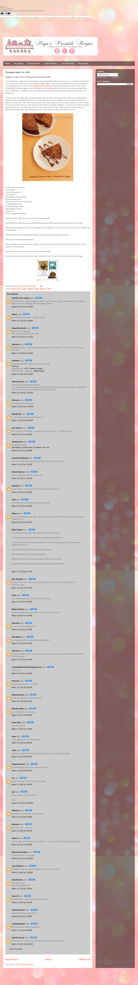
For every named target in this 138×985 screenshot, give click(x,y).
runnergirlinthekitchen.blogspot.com (26, 667)
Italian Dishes (39, 371)
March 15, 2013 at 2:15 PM (22, 889)
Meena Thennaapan (19, 852)
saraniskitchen (18, 866)
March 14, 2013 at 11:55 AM (22, 374)
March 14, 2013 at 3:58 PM (22, 602)
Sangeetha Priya (18, 764)
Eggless (31, 289)
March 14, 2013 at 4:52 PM (22, 673)
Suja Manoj (16, 637)
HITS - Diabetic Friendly (33, 368)
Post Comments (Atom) (24, 964)
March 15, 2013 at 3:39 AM (22, 817)
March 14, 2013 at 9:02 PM (22, 757)
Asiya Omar (16, 722)
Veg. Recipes (18, 63)
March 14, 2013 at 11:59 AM (22, 393)
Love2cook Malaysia (20, 458)
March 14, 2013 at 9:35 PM (22, 771)
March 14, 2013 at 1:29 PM (22, 478)
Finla (14, 500)
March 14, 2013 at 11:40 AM (22, 353)
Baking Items (16, 289)
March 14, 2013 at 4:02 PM (22, 616)
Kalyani (15, 838)
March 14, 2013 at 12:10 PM (22, 406)
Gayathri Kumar (18, 938)
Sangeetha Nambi (19, 328)
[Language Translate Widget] (107, 74)
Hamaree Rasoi (18, 382)
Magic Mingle (40, 289)
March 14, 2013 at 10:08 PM (22, 803)
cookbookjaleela (18, 924)
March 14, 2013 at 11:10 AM (22, 307)
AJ (13, 778)
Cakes (24, 289)
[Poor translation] (7, 13)
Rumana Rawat (18, 695)
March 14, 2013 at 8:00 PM (22, 743)
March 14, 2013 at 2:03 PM (22, 492)
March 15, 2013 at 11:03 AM (22, 872)
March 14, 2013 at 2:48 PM (22, 506)
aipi (13, 792)
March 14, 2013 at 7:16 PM (22, 729)
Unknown (15, 344)
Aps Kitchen (17, 428)
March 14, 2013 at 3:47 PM (22, 588)
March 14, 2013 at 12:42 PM (22, 420)
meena (14, 314)
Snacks (48, 289)
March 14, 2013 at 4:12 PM (22, 660)
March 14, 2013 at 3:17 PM (22, 572)
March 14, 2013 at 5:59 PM (22, 715)
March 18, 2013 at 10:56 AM (22, 944)
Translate (112, 77)
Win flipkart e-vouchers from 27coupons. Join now (30, 447)
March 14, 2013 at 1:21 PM (22, 464)
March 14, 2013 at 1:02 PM (22, 434)
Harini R (15, 896)
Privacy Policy (83, 63)
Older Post (84, 959)
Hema (14, 595)
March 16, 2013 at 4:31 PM (22, 902)
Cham (14, 750)
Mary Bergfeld (17, 579)
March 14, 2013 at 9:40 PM (22, 784)
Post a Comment (16, 949)
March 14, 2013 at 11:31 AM (22, 337)
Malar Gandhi (17, 530)
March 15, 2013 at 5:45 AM (22, 831)
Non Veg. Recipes (34, 63)
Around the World (67, 63)
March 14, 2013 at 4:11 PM (22, 643)
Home (7, 63)
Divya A (15, 513)
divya (14, 736)
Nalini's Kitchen (18, 609)
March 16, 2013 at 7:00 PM (22, 916)
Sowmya (15, 366)
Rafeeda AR (16, 414)
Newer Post (11, 959)
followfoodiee (17, 880)
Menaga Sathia (18, 709)
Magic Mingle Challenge (42, 86)
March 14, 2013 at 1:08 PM (22, 450)
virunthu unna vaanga (20, 298)
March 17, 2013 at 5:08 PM (22, 930)
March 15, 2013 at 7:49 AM (22, 845)
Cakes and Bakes (51, 63)
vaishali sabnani (18, 910)
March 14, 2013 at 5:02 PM (22, 687)
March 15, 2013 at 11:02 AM (22, 858)
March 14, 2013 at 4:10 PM (22, 629)
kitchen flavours (18, 472)
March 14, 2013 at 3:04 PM (22, 522)
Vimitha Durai (17, 442)
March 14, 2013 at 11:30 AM (22, 321)
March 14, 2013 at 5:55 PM (22, 701)
